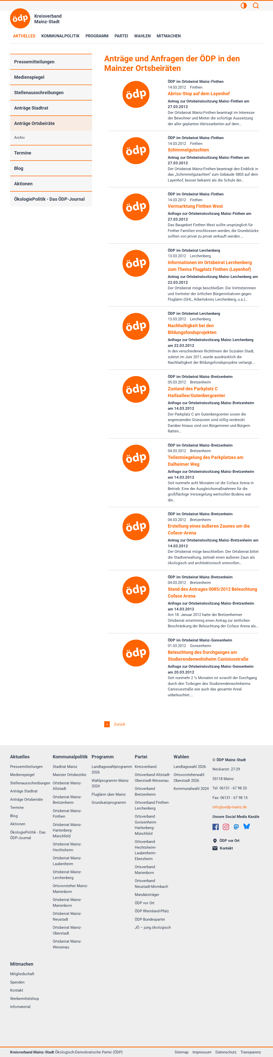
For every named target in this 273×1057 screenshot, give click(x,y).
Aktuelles (24, 36)
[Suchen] (256, 6)
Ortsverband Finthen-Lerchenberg (152, 805)
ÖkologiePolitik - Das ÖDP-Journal (49, 199)
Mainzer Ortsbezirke (69, 774)
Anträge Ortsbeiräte (34, 123)
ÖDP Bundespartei (150, 919)
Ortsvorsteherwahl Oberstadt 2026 (189, 777)
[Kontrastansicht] (244, 6)
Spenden (17, 982)
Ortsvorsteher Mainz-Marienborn (70, 889)
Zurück (119, 724)
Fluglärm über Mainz (109, 794)
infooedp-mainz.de (229, 807)
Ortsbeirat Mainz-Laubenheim (67, 861)
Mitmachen (169, 36)
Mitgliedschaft (22, 974)
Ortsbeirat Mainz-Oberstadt (67, 930)
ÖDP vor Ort (144, 903)
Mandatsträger (147, 894)
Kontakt (16, 990)
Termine (22, 153)
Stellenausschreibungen (39, 92)
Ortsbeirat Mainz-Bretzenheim (67, 800)
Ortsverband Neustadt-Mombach (151, 884)
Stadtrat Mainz (65, 766)
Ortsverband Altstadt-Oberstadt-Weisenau (152, 777)
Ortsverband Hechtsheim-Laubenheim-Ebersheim (145, 850)
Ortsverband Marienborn (145, 870)
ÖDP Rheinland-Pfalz (152, 911)
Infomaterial (20, 1006)
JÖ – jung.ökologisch (153, 927)
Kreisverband (145, 766)
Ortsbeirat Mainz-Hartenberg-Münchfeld (67, 830)
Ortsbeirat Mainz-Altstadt (67, 786)
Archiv (19, 137)
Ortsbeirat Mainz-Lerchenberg (67, 875)
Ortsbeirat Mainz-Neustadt (67, 916)
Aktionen (23, 183)
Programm (97, 36)
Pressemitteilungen (34, 61)
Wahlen (142, 36)
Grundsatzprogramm (109, 802)
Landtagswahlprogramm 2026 (112, 769)
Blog (18, 168)
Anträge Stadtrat (31, 108)
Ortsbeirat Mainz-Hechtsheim (67, 847)
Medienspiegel (29, 77)
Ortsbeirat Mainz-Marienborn (67, 902)
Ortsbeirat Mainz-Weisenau (67, 944)
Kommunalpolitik (60, 36)
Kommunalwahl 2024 (191, 788)
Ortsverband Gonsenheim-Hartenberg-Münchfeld (146, 825)
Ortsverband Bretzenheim (145, 791)
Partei (121, 36)
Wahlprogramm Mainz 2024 (110, 783)
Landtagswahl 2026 (190, 766)
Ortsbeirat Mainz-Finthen (67, 814)
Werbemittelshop (24, 998)
